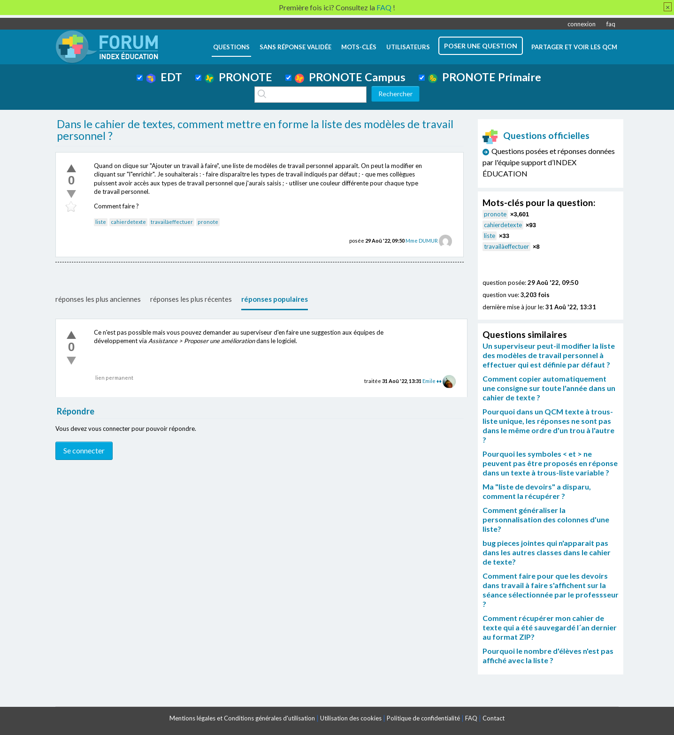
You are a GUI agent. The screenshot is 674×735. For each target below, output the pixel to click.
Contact (494, 718)
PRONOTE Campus (350, 77)
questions (231, 47)
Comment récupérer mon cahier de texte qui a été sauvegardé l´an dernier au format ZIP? (550, 627)
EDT (164, 77)
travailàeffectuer (172, 222)
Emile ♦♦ (432, 381)
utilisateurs (408, 47)
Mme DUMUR (422, 240)
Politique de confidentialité (423, 718)
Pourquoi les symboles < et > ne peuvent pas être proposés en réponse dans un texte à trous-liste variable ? (550, 463)
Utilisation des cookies (351, 718)
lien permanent (114, 378)
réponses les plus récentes (191, 299)
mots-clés (358, 47)
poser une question (480, 46)
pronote (208, 222)
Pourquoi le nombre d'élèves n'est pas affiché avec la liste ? (548, 655)
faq (610, 24)
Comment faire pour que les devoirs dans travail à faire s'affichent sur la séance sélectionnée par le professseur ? (551, 589)
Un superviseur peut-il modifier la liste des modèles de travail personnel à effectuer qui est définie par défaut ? (549, 355)
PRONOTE (238, 77)
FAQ (471, 718)
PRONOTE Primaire (484, 77)
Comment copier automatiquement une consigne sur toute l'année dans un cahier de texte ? (549, 388)
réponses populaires (274, 299)
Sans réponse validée (295, 47)
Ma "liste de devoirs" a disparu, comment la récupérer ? (537, 491)
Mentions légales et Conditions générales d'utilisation (242, 718)
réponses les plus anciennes (98, 299)
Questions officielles (536, 135)
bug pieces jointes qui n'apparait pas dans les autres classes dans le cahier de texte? (547, 552)
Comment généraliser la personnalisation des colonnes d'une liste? (546, 519)
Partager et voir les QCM (574, 47)
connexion (581, 24)
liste (100, 222)
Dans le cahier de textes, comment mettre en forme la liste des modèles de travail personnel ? (255, 130)
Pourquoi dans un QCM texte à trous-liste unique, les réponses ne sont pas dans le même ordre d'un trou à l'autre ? (548, 425)
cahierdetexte (128, 222)
